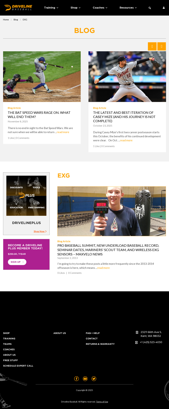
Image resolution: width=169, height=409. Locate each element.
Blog (16, 19)
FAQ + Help (93, 333)
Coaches (100, 7)
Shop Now (40, 231)
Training (51, 7)
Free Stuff (10, 360)
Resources (128, 7)
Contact (92, 338)
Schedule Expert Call (18, 366)
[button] (149, 8)
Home (6, 19)
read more (63, 132)
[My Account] (164, 7)
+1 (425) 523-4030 (151, 342)
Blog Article (14, 107)
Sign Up (15, 262)
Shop (76, 7)
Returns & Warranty (100, 344)
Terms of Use (102, 401)
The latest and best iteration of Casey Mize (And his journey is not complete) (124, 116)
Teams (7, 344)
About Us (9, 355)
